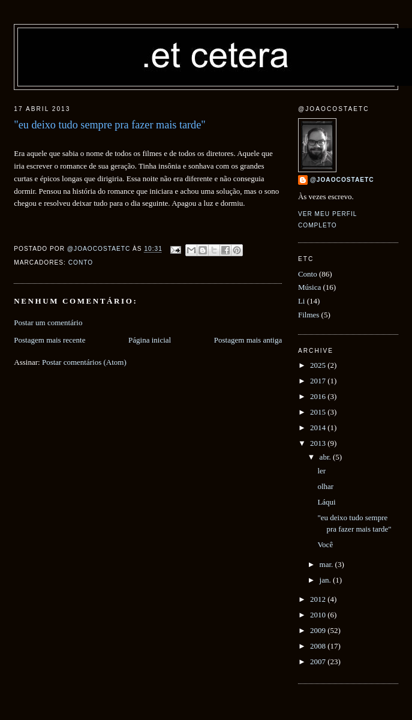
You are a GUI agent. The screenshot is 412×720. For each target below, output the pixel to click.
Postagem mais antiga (248, 339)
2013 (318, 443)
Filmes (308, 314)
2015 (318, 411)
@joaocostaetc (342, 179)
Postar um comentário (48, 322)
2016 (318, 396)
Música (309, 287)
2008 (318, 645)
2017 (318, 380)
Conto (80, 262)
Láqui (326, 501)
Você (325, 544)
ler (321, 470)
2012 (318, 599)
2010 (318, 614)
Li (301, 300)
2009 (318, 630)
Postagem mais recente (49, 339)
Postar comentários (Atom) (84, 362)
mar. (327, 564)
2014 (318, 427)
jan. (326, 579)
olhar (325, 486)
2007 (318, 661)
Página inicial (149, 339)
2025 (318, 365)
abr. (326, 456)
